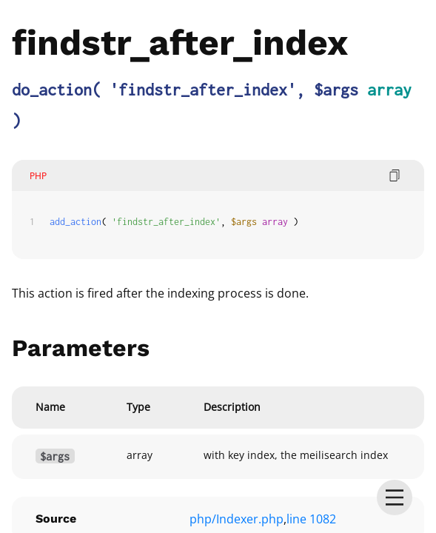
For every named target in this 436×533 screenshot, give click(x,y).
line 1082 (311, 519)
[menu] (394, 497)
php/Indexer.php (237, 519)
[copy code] (394, 175)
